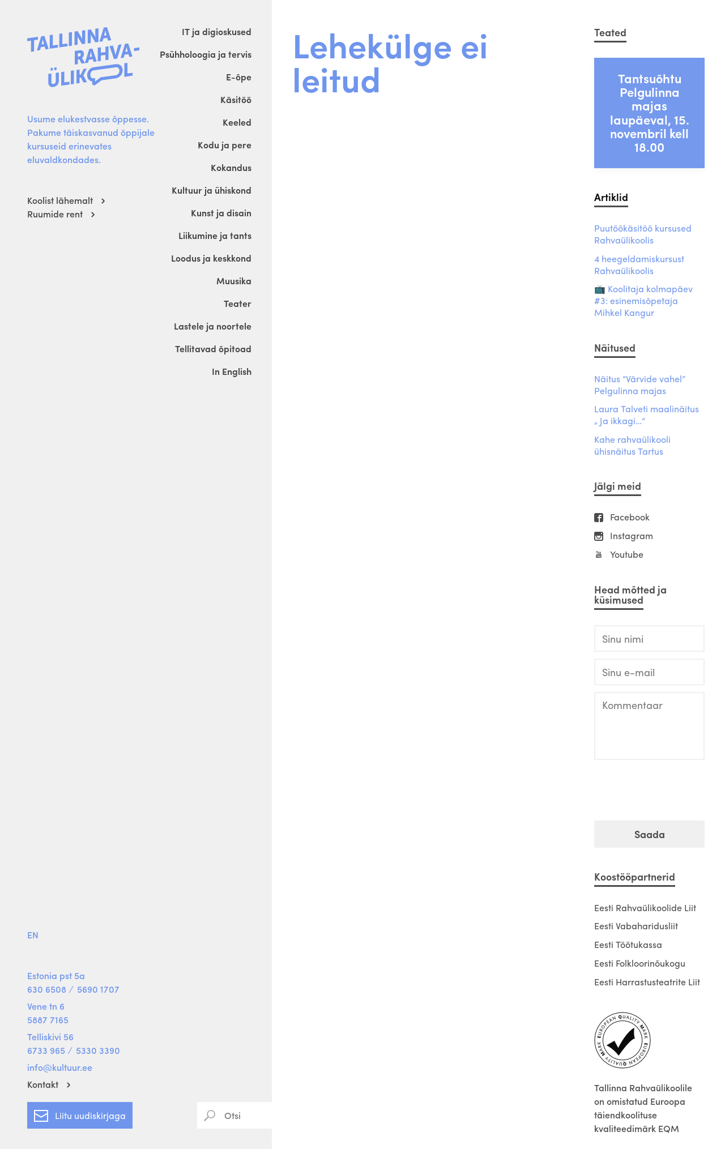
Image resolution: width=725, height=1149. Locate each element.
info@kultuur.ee (59, 1067)
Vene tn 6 (46, 1006)
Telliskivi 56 (50, 1036)
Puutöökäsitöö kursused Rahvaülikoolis (643, 234)
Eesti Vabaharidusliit (636, 925)
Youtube (626, 555)
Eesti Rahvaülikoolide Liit (645, 907)
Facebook (630, 517)
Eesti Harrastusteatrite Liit (647, 981)
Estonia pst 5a (56, 975)
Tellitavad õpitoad (213, 348)
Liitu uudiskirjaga (80, 1113)
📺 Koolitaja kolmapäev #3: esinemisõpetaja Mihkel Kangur (643, 300)
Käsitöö (235, 99)
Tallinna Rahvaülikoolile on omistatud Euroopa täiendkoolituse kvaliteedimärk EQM (643, 1108)
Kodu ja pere (224, 144)
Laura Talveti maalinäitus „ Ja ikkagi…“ (646, 415)
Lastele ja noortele (212, 325)
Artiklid (611, 197)
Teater (237, 303)
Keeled (237, 122)
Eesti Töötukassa (628, 944)
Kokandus (231, 167)
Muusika (233, 280)
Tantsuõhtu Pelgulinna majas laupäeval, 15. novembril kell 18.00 (649, 112)
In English (231, 371)
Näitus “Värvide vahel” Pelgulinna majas (639, 385)
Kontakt (42, 1084)
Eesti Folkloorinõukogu (639, 962)
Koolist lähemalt (60, 200)
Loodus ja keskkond (211, 257)
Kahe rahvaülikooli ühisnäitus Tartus (632, 446)
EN (33, 934)
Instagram (631, 536)
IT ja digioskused (216, 31)
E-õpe (238, 76)
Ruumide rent (55, 213)
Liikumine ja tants (214, 235)
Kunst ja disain (221, 212)
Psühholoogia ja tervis (205, 54)
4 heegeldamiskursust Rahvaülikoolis (639, 265)
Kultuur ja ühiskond (211, 190)
